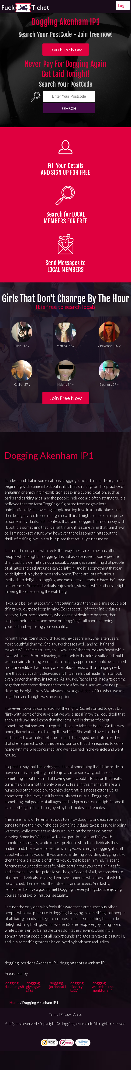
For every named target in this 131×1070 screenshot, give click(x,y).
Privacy (66, 1014)
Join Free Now (65, 49)
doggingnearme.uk (76, 1023)
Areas (77, 1014)
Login (123, 5)
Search (69, 108)
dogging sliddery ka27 (77, 986)
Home (14, 1002)
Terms (53, 1014)
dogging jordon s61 (57, 985)
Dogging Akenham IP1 (49, 455)
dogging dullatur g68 (14, 985)
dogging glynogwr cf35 (33, 986)
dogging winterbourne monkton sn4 (103, 986)
